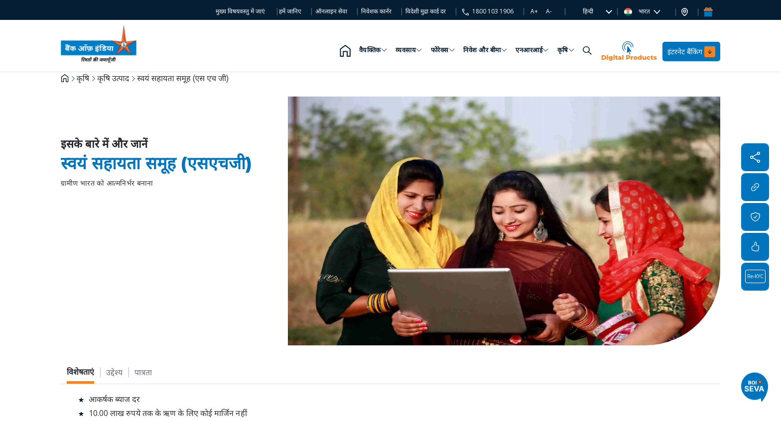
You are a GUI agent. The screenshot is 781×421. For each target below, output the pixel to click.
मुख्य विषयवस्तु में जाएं (240, 11)
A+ (534, 11)
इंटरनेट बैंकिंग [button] (691, 51)
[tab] (80, 372)
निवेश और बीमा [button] (485, 51)
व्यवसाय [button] (409, 51)
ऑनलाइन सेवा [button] (331, 11)
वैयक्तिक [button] (373, 51)
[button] (588, 11)
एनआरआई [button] (532, 51)
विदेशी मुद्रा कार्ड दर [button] (425, 11)
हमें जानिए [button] (290, 11)
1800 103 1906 (492, 11)
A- (549, 11)
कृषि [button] (566, 51)
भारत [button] (637, 11)
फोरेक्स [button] (443, 51)
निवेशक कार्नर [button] (376, 11)
